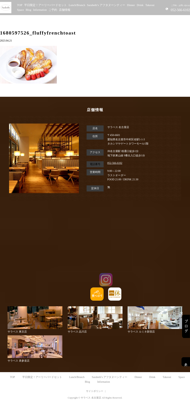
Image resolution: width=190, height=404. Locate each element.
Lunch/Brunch (77, 5)
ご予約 (53, 9)
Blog (28, 9)
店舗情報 (64, 9)
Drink (140, 5)
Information (40, 9)
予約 (185, 362)
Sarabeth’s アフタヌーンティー (106, 5)
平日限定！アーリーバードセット (45, 5)
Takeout (149, 5)
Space (20, 9)
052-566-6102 (114, 163)
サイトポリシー (94, 391)
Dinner (131, 5)
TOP (19, 5)
